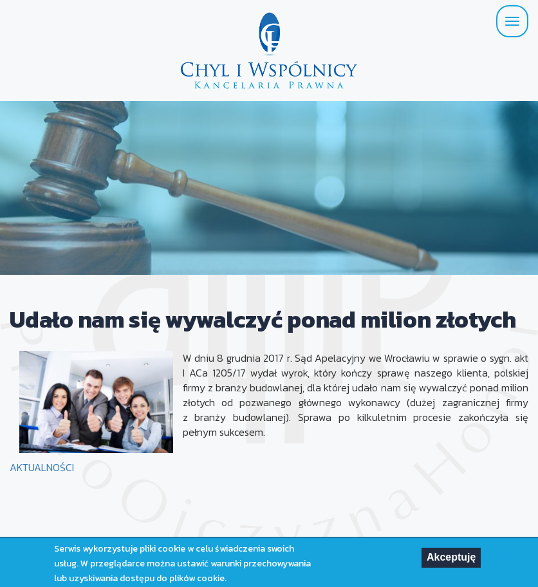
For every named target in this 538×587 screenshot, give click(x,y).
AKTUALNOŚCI (42, 467)
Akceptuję (451, 559)
